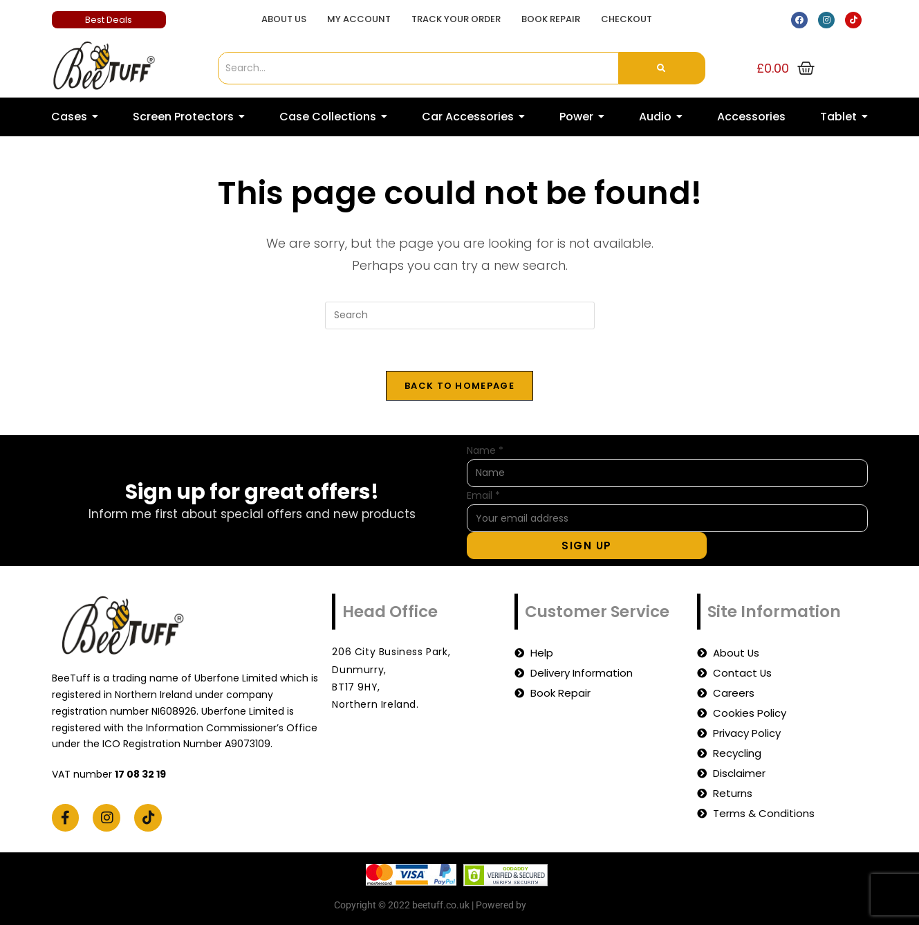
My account (359, 19)
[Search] (418, 68)
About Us (283, 19)
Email (483, 495)
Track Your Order (456, 19)
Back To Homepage (459, 385)
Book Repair (550, 19)
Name (485, 450)
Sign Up (586, 545)
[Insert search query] (460, 315)
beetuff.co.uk (557, 904)
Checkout (626, 19)
